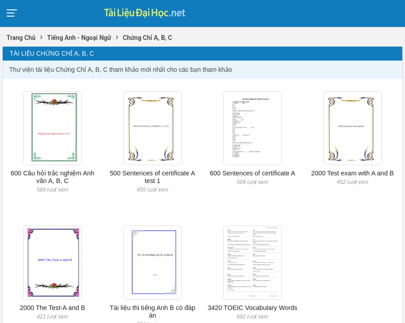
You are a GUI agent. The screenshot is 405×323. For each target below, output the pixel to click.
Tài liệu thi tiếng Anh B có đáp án (152, 311)
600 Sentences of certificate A (252, 173)
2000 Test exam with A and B (352, 173)
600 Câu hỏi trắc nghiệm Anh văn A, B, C (53, 177)
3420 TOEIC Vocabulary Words (252, 307)
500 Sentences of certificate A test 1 (152, 177)
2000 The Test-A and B (52, 307)
